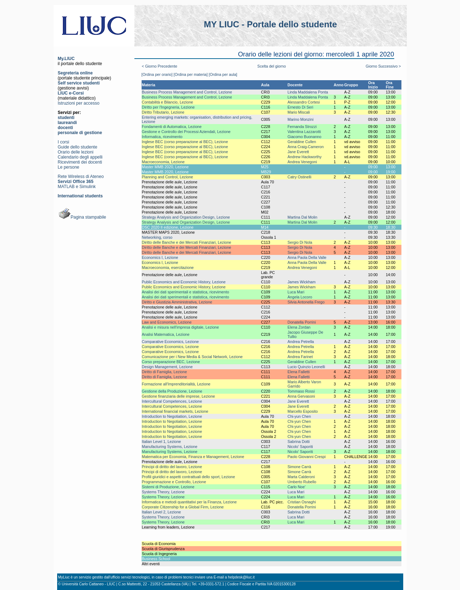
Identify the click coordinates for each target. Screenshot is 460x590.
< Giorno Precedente (160, 66)
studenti (66, 117)
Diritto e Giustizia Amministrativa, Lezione (177, 302)
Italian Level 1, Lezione (161, 441)
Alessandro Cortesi (304, 102)
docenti (65, 127)
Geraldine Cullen (302, 142)
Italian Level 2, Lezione (161, 512)
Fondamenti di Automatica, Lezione (172, 126)
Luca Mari (296, 292)
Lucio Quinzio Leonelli (306, 367)
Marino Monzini (300, 119)
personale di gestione (80, 132)
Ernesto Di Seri (300, 107)
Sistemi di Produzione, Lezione (168, 487)
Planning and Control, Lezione (167, 177)
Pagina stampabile (82, 217)
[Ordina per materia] (191, 74)
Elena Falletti (299, 372)
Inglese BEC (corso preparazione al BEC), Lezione (185, 142)
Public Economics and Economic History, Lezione (184, 282)
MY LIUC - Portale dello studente (270, 24)
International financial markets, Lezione (175, 411)
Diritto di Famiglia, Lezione (164, 372)
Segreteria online (75, 73)
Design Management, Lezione (167, 367)
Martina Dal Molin (302, 217)
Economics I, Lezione (160, 257)
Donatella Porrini (302, 322)
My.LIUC (66, 58)
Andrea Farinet (300, 357)
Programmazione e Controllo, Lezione (174, 482)
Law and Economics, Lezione (167, 322)
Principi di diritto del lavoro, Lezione (172, 467)
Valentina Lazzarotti (304, 131)
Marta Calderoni (301, 477)
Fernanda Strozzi (302, 126)
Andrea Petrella (301, 341)
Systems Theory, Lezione (163, 492)
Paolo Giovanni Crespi (307, 456)
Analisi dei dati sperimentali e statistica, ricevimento (185, 292)
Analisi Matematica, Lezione (166, 334)
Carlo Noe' (296, 487)
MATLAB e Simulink (77, 186)
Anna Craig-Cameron (306, 147)
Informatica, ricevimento (162, 136)
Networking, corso (157, 237)
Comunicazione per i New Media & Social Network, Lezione (192, 357)
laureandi (67, 122)
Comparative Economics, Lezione (170, 341)
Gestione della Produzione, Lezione (172, 391)
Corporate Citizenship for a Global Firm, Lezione (183, 507)
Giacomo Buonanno (304, 136)
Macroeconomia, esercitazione (168, 267)
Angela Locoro (300, 297)
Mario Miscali (299, 112)
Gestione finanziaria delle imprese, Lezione (178, 396)
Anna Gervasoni (301, 396)
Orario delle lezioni (75, 152)
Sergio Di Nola (300, 242)
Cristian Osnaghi (302, 502)
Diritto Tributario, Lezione (163, 112)
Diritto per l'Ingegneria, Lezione (168, 107)
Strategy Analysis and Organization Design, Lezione (186, 217)
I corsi (63, 142)
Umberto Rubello (302, 482)
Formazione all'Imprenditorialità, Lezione (176, 384)
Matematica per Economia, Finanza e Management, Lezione (193, 456)
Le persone (68, 167)
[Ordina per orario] (157, 74)
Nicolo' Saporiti (300, 446)
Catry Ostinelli (299, 177)
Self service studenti (79, 83)
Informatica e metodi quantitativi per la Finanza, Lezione (189, 502)
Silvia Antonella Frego (306, 302)
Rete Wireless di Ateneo (81, 176)
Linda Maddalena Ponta (308, 92)
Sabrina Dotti (299, 441)
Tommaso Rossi (301, 391)
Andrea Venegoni (302, 162)
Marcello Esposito (303, 411)
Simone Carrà (299, 467)
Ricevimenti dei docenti (80, 162)
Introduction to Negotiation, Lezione (172, 416)
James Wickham (302, 282)
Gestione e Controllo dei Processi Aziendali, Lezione (186, 131)
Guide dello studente (77, 147)
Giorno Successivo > (383, 66)
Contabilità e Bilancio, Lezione (167, 102)
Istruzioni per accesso (79, 103)
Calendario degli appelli (80, 157)
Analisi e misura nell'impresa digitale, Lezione (180, 327)
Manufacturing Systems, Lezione (170, 446)
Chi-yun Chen (299, 416)
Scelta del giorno (271, 66)
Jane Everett (298, 152)
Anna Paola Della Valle (307, 257)
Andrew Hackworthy (305, 157)
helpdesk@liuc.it (241, 577)
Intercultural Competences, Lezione (172, 401)
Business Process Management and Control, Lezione (187, 92)
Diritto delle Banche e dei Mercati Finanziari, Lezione (186, 242)
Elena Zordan (299, 327)
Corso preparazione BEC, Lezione (171, 362)
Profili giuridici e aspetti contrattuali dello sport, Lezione (188, 477)
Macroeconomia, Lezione (163, 162)
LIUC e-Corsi (71, 93)
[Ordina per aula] (223, 74)
